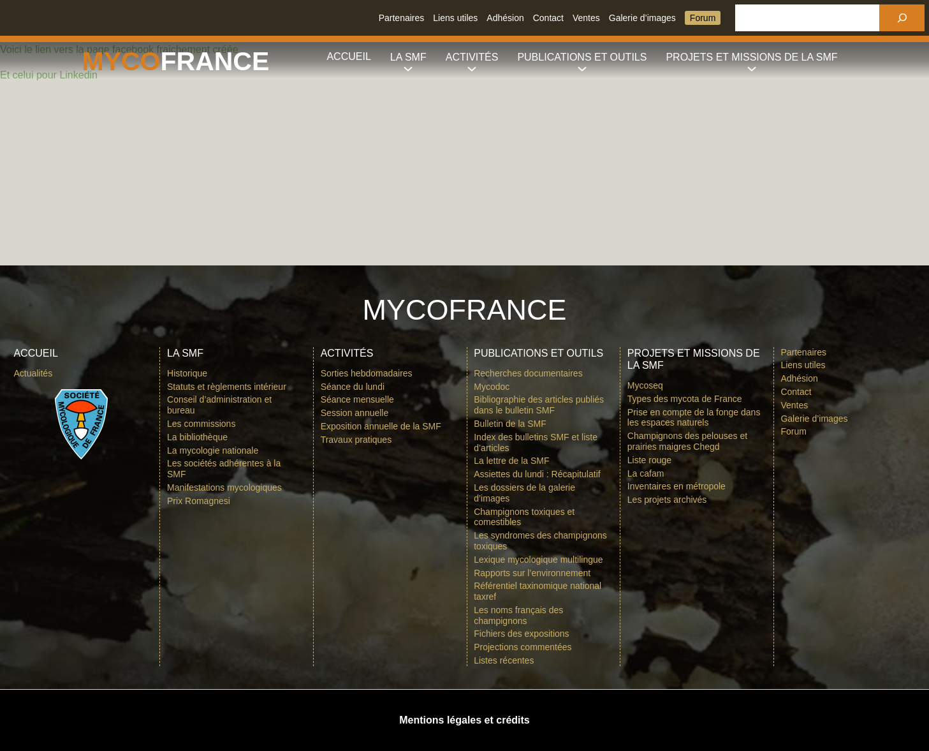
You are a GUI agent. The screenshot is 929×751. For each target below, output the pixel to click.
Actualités (32, 373)
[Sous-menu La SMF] (408, 57)
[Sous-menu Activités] (472, 57)
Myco (121, 61)
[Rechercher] (902, 17)
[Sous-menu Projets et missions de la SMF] (751, 57)
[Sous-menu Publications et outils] (582, 57)
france (215, 61)
